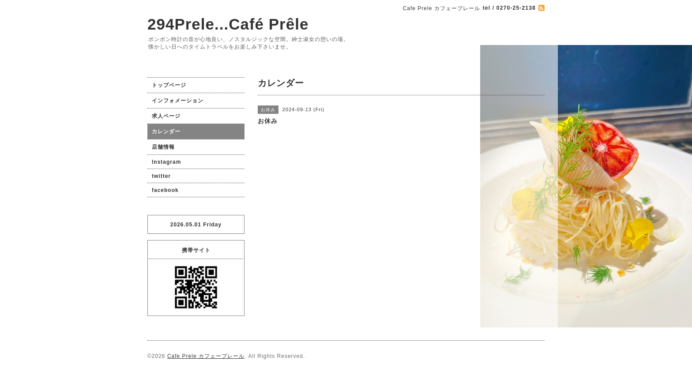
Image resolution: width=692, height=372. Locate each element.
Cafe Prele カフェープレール (205, 356)
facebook (165, 190)
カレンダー (166, 131)
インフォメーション (177, 101)
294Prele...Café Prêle (227, 24)
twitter (161, 176)
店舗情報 (163, 147)
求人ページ (166, 116)
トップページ (169, 85)
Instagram (166, 162)
